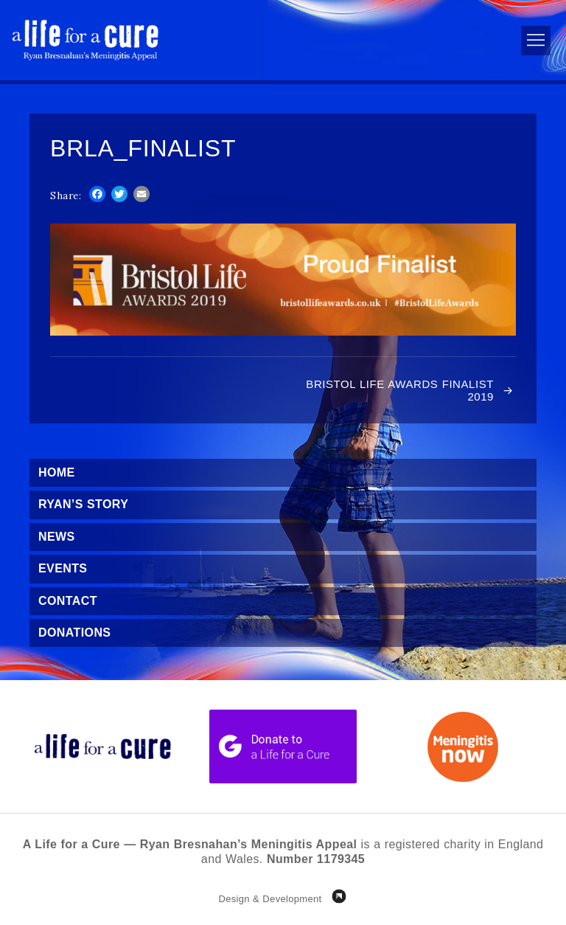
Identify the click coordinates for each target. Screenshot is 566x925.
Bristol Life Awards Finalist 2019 (400, 390)
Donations (74, 632)
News (56, 536)
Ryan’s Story (83, 504)
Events (62, 568)
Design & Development (269, 898)
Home (56, 472)
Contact (67, 601)
